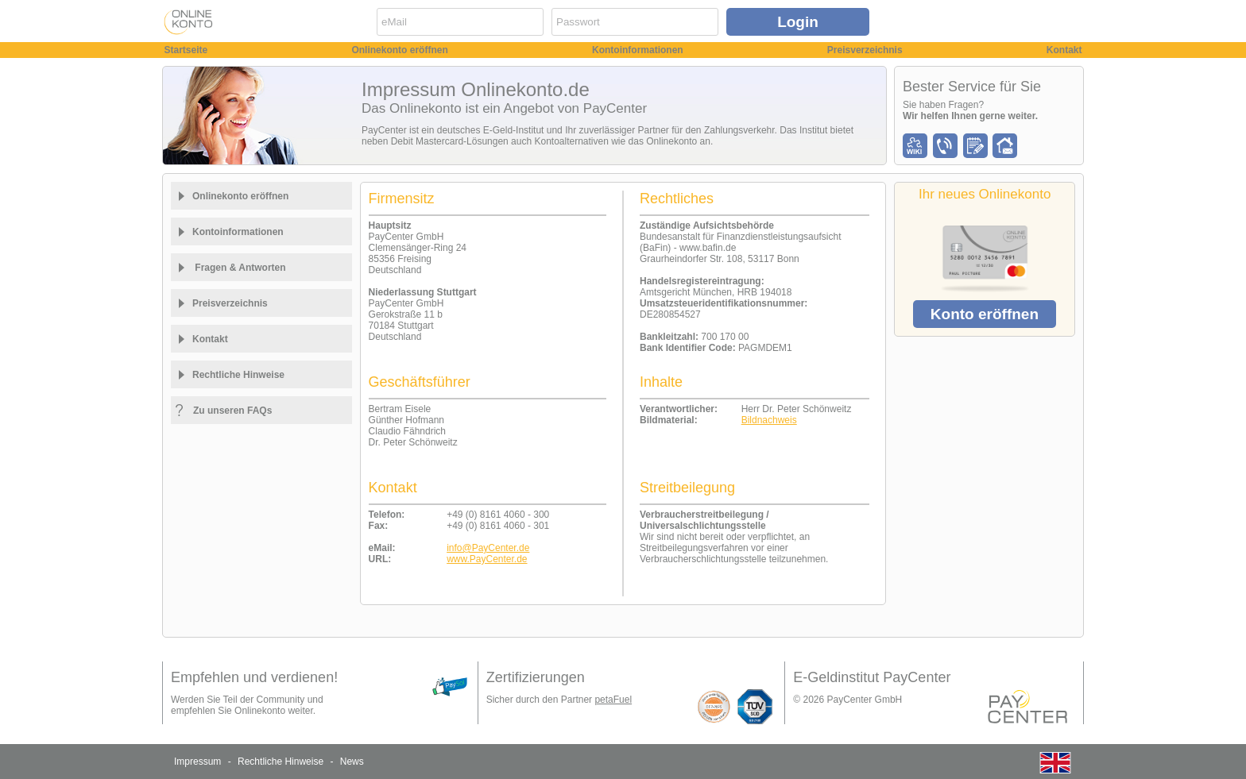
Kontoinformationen (637, 50)
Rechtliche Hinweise (280, 761)
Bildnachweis (769, 420)
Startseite (186, 50)
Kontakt (1064, 50)
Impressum (197, 761)
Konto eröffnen (985, 314)
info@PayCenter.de (488, 547)
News (352, 761)
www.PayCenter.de (487, 559)
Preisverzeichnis (865, 50)
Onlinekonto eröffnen (399, 50)
